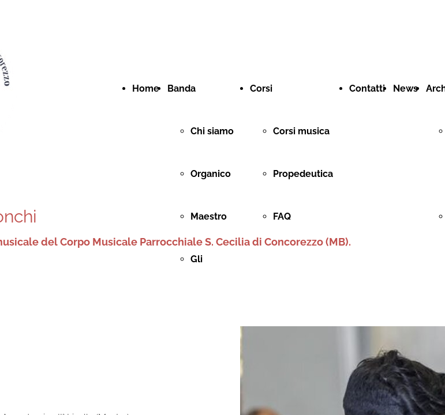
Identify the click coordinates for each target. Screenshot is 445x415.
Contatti (367, 88)
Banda (181, 88)
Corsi (261, 88)
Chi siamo (212, 131)
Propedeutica (303, 173)
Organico (210, 173)
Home (145, 88)
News (405, 88)
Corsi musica (301, 131)
